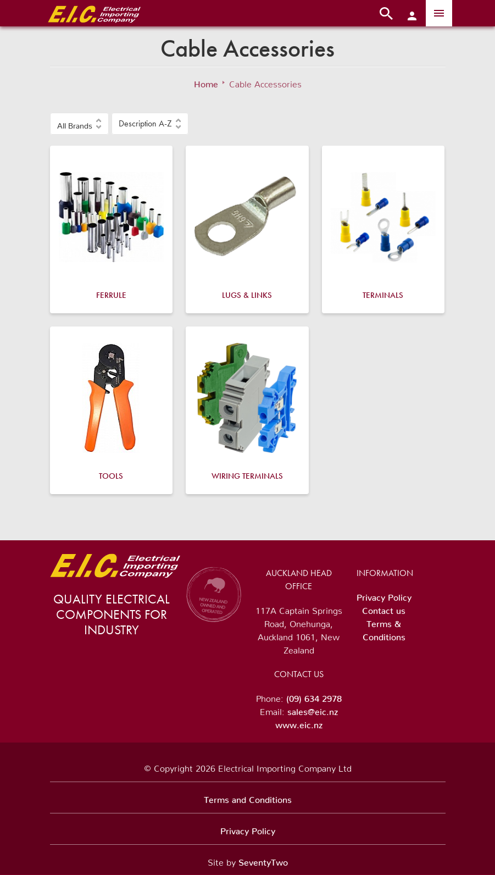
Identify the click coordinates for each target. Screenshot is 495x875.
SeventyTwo (263, 860)
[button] (79, 124)
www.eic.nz (298, 722)
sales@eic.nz (312, 709)
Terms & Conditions (384, 628)
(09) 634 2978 (314, 696)
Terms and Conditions (248, 797)
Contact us (383, 608)
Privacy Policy (384, 595)
